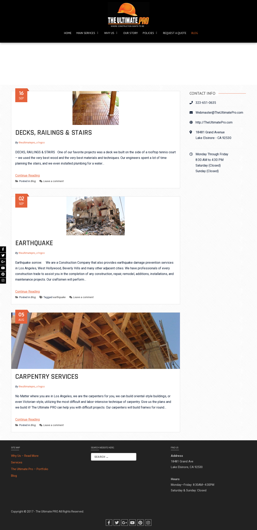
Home (67, 33)
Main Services (85, 33)
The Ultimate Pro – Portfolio (29, 469)
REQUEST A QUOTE (174, 33)
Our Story (130, 33)
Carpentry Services (46, 376)
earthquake (59, 297)
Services (16, 462)
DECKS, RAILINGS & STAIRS (53, 132)
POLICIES (148, 33)
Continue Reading (27, 175)
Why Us (109, 33)
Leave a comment (51, 181)
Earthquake (34, 243)
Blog (194, 33)
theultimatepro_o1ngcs (32, 142)
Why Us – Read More (25, 456)
